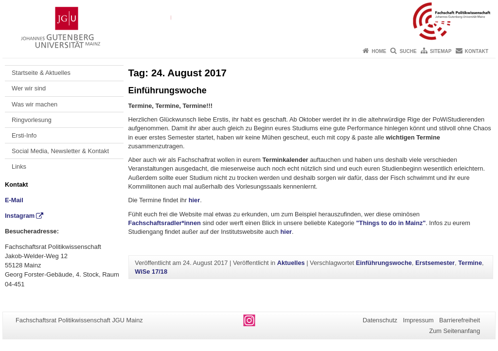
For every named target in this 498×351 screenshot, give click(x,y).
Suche (408, 51)
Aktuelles (291, 262)
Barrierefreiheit (459, 320)
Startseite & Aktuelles (41, 72)
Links (19, 166)
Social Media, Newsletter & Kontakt (60, 151)
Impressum (418, 320)
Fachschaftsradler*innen (164, 223)
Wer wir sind (29, 88)
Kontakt (476, 51)
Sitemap (440, 51)
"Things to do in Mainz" (391, 223)
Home (379, 51)
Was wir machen (34, 104)
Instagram (20, 215)
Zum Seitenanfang (454, 330)
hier (194, 200)
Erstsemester (435, 262)
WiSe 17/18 (151, 271)
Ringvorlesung (32, 119)
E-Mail (14, 200)
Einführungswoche (167, 90)
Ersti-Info (24, 135)
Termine (470, 262)
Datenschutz (380, 320)
